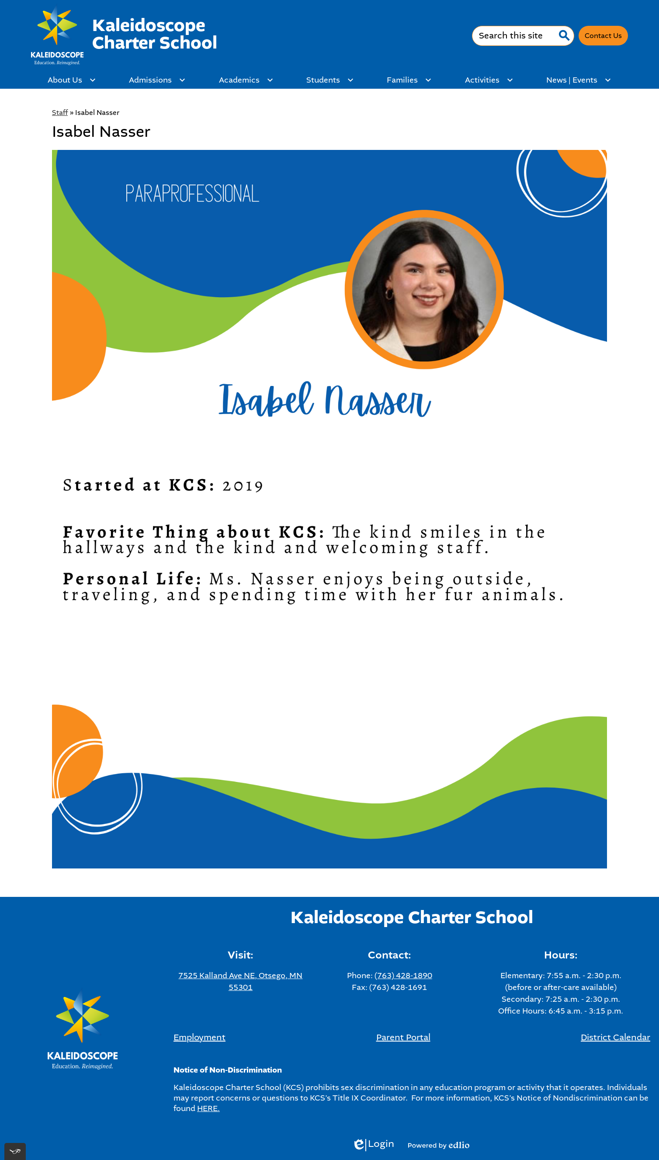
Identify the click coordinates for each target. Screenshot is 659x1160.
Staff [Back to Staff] (60, 112)
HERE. (208, 1108)
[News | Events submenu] (579, 80)
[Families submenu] (409, 80)
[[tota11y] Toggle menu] (15, 1151)
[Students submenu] (330, 80)
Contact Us (603, 35)
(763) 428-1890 (403, 975)
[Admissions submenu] (157, 80)
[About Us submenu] (72, 80)
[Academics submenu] (246, 80)
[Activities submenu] (489, 80)
